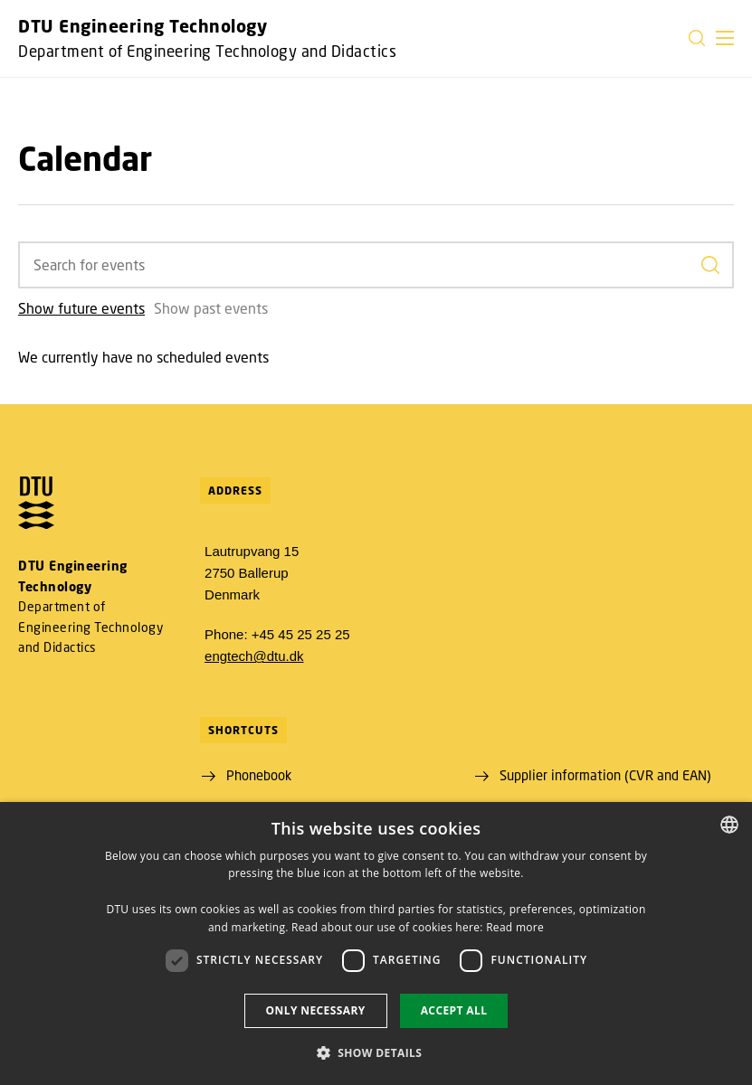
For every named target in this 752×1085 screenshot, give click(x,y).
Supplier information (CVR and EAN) (605, 775)
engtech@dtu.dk (254, 656)
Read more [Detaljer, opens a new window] (515, 927)
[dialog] (376, 943)
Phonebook (258, 775)
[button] (725, 38)
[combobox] (729, 825)
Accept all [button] (454, 1010)
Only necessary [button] (316, 1010)
